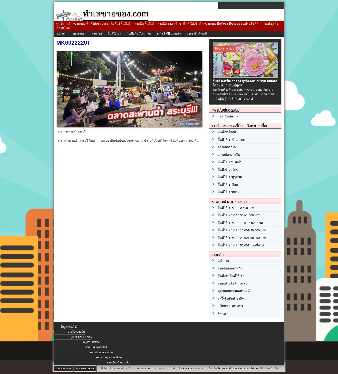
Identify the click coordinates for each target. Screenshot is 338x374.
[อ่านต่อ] (247, 98)
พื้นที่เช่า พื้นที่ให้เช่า (231, 276)
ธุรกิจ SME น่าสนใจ (169, 33)
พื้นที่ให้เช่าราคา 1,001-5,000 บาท (240, 223)
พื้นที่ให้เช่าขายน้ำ (230, 162)
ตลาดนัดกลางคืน (229, 154)
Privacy (187, 368)
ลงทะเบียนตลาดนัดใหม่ (102, 352)
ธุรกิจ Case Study (81, 337)
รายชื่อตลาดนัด (76, 331)
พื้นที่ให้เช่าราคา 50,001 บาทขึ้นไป (241, 245)
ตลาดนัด (78, 33)
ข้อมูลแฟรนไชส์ (69, 326)
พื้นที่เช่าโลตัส (227, 132)
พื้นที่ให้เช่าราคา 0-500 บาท (236, 208)
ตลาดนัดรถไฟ (227, 147)
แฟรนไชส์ (96, 33)
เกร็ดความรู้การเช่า (230, 306)
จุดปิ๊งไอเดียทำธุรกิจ (231, 298)
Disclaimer (252, 368)
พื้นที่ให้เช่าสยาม (229, 192)
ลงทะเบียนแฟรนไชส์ (96, 347)
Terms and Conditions (231, 368)
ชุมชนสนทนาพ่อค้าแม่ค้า (234, 291)
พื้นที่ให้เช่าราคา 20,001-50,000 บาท (242, 238)
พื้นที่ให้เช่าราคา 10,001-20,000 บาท (242, 230)
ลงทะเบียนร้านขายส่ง (117, 362)
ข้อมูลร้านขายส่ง (91, 342)
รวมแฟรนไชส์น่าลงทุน (233, 283)
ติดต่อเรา (223, 313)
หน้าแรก (62, 33)
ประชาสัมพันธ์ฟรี (197, 33)
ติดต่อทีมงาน (64, 368)
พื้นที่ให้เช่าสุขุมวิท (230, 177)
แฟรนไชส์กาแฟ (228, 116)
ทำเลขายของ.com (139, 368)
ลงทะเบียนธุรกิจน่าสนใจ (109, 357)
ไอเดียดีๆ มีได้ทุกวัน (139, 33)
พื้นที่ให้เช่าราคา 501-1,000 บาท (239, 215)
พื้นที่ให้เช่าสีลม (228, 184)
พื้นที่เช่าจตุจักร (228, 169)
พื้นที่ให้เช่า (114, 33)
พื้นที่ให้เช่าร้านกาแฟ (231, 139)
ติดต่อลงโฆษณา (85, 368)
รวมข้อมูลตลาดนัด (230, 268)
